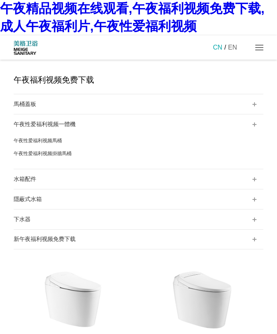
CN (217, 47)
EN (232, 47)
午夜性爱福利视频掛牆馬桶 (43, 153)
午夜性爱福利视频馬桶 (38, 140)
